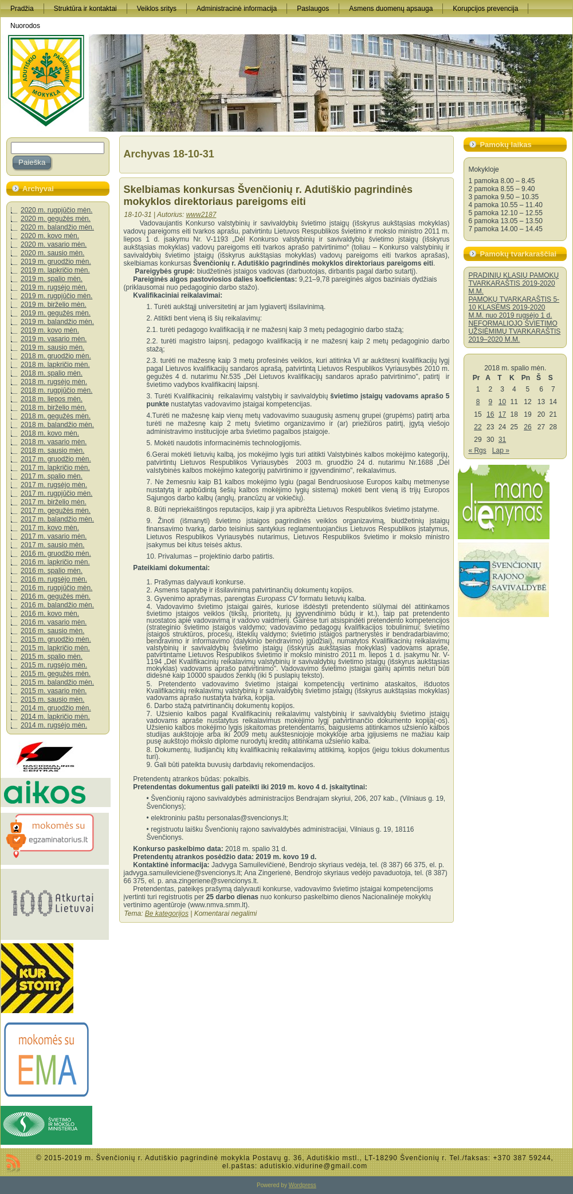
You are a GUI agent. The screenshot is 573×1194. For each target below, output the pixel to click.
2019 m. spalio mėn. (52, 279)
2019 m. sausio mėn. (52, 347)
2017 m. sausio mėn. (52, 545)
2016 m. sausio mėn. (52, 631)
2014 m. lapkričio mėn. (55, 717)
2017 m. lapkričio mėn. (55, 468)
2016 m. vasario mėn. (54, 622)
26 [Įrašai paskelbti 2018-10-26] (527, 427)
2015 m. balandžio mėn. (57, 682)
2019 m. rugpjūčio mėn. (56, 296)
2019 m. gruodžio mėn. (56, 262)
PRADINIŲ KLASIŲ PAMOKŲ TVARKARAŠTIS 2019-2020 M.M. (513, 283)
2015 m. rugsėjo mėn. (54, 665)
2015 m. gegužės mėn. (56, 674)
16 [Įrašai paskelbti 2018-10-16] (490, 414)
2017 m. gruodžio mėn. (56, 459)
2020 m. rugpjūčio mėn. (56, 210)
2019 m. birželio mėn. (54, 305)
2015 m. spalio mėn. (52, 657)
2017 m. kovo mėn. (50, 528)
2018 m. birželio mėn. (54, 408)
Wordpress (302, 1185)
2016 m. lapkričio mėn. (55, 562)
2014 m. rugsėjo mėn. (54, 725)
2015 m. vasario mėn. (54, 691)
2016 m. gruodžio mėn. (56, 553)
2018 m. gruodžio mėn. (56, 356)
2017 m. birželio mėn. (54, 502)
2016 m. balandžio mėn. (57, 605)
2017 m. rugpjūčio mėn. (56, 493)
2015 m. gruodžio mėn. (56, 639)
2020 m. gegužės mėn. (56, 219)
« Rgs (477, 450)
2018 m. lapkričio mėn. (55, 365)
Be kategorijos (167, 914)
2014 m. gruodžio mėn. (56, 708)
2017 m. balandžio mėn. (57, 519)
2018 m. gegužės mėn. (56, 416)
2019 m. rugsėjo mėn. (54, 287)
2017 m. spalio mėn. (52, 476)
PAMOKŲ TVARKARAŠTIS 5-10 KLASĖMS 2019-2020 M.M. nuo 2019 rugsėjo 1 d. (513, 307)
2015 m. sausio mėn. (52, 699)
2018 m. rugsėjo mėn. (54, 382)
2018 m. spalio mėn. (52, 373)
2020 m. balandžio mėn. (57, 227)
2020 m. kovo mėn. (50, 236)
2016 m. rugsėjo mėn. (54, 579)
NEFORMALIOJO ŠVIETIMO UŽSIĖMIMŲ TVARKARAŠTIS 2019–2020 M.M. (514, 331)
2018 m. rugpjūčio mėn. (56, 390)
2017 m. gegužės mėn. (56, 511)
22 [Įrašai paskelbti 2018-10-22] (477, 427)
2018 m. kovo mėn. (50, 433)
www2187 (201, 215)
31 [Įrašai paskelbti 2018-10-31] (502, 440)
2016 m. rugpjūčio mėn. (56, 588)
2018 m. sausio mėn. (52, 450)
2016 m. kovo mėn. (50, 614)
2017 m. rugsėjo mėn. (54, 485)
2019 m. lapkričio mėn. (55, 270)
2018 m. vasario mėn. (54, 442)
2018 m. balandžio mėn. (57, 425)
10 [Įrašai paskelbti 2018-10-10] (502, 402)
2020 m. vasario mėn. (54, 244)
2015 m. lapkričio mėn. (55, 648)
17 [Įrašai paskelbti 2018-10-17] (502, 414)
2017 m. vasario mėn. (54, 536)
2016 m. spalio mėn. (52, 571)
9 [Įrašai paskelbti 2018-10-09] (490, 402)
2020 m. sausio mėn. (52, 253)
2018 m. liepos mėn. (52, 399)
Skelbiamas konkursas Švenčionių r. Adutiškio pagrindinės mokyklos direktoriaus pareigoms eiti (268, 195)
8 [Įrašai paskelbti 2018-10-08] (478, 402)
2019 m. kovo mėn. (50, 330)
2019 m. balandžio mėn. (57, 322)
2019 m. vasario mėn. (54, 339)
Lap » (500, 450)
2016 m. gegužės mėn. (56, 596)
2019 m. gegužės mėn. (56, 313)
